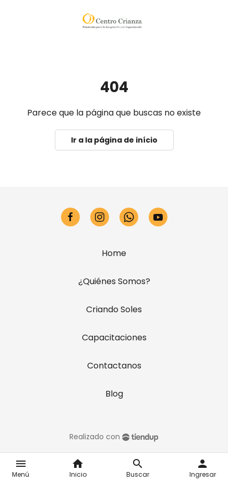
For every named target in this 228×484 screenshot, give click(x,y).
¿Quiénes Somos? (114, 281)
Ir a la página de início (114, 140)
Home (114, 253)
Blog (114, 394)
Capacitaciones (114, 337)
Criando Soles (114, 309)
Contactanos (114, 366)
